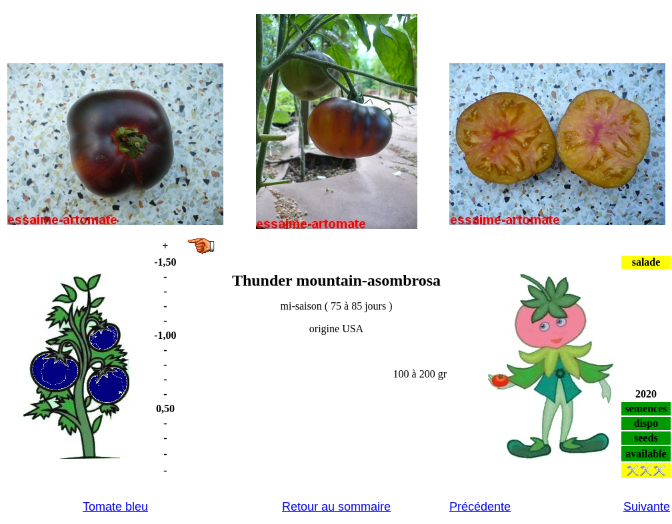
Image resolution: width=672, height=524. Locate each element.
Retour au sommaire (336, 506)
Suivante (646, 506)
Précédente (480, 506)
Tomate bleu (115, 506)
